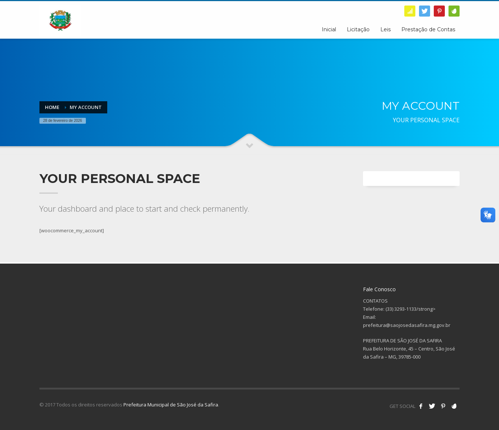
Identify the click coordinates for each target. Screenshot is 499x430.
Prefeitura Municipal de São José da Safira (170, 404)
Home (52, 107)
